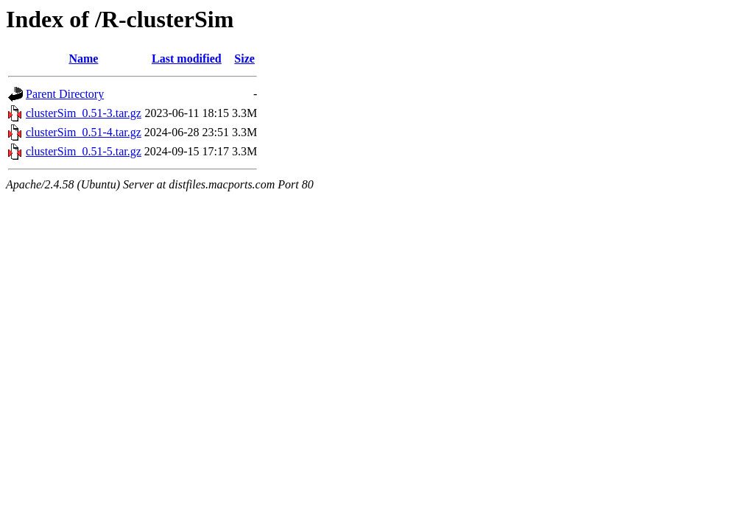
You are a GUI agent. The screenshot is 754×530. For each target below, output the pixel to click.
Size (244, 58)
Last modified (187, 58)
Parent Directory (65, 94)
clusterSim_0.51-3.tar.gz (83, 113)
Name (83, 58)
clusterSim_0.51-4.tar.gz (83, 132)
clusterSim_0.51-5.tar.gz (83, 151)
